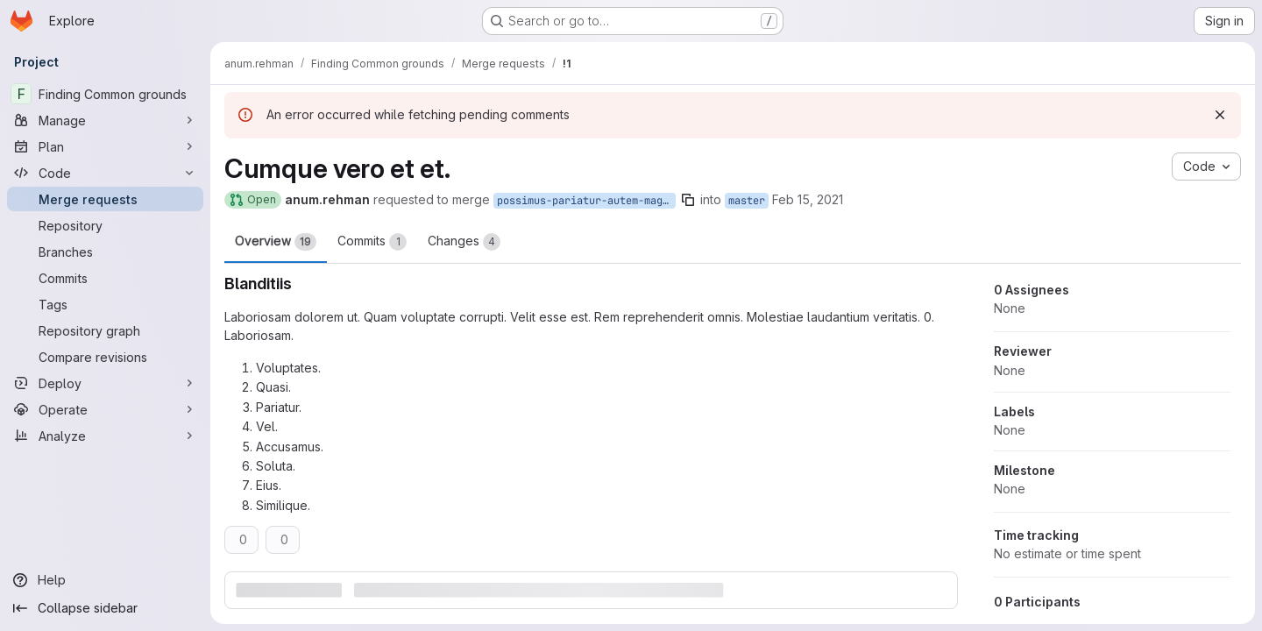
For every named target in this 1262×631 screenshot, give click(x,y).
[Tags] (105, 304)
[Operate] (105, 409)
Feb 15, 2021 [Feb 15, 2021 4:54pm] (807, 199)
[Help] (105, 580)
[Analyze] (105, 435)
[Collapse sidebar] (105, 608)
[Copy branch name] (687, 199)
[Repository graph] (105, 330)
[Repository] (105, 225)
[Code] (105, 172)
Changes (464, 242)
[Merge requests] (105, 199)
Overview (275, 242)
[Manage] (105, 120)
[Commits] (105, 278)
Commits (372, 242)
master (746, 201)
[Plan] (105, 146)
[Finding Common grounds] (105, 94)
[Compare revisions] (105, 356)
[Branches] (105, 251)
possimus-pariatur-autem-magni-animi (586, 201)
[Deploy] (105, 383)
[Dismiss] (1219, 114)
